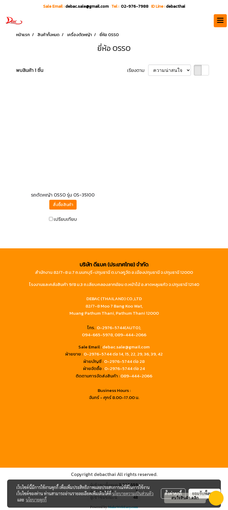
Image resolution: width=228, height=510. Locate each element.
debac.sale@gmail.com (126, 346)
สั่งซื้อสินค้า (63, 205)
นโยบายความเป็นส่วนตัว (132, 493)
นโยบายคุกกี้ (36, 499)
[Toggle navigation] (220, 20)
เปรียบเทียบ (65, 219)
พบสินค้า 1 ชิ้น (29, 70)
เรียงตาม (137, 70)
